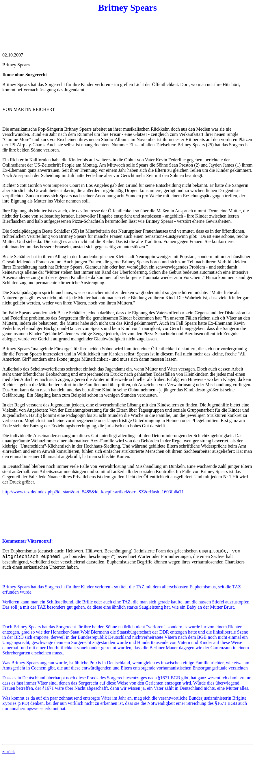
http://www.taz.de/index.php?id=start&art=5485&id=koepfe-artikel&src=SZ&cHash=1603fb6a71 (93, 491)
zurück (8, 751)
